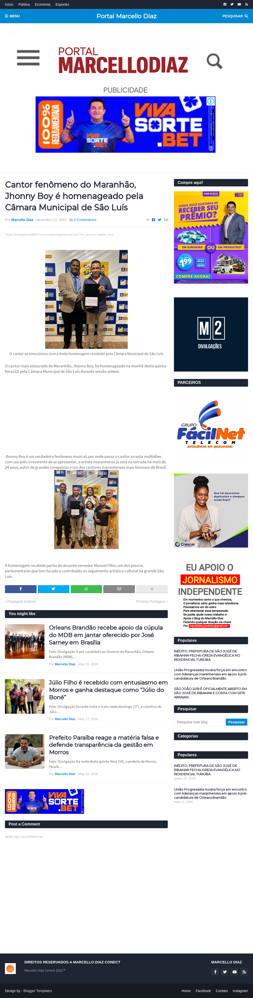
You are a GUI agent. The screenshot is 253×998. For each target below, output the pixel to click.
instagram (240, 991)
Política (24, 4)
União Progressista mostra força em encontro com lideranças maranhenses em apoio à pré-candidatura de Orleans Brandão (210, 674)
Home (186, 991)
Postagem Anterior (21, 601)
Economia (42, 4)
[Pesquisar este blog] (200, 722)
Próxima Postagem (150, 601)
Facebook (203, 991)
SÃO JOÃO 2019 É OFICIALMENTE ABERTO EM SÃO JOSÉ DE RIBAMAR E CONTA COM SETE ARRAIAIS (210, 693)
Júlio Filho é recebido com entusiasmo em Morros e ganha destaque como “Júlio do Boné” (108, 690)
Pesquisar (233, 16)
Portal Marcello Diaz (126, 16)
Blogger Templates (37, 991)
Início (9, 4)
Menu (15, 16)
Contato (222, 991)
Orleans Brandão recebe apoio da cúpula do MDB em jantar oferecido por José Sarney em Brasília (106, 635)
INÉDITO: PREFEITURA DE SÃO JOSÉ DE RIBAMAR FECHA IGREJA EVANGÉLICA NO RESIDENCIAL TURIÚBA (207, 655)
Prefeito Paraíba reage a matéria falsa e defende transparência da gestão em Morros (104, 745)
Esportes (62, 4)
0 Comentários (85, 220)
